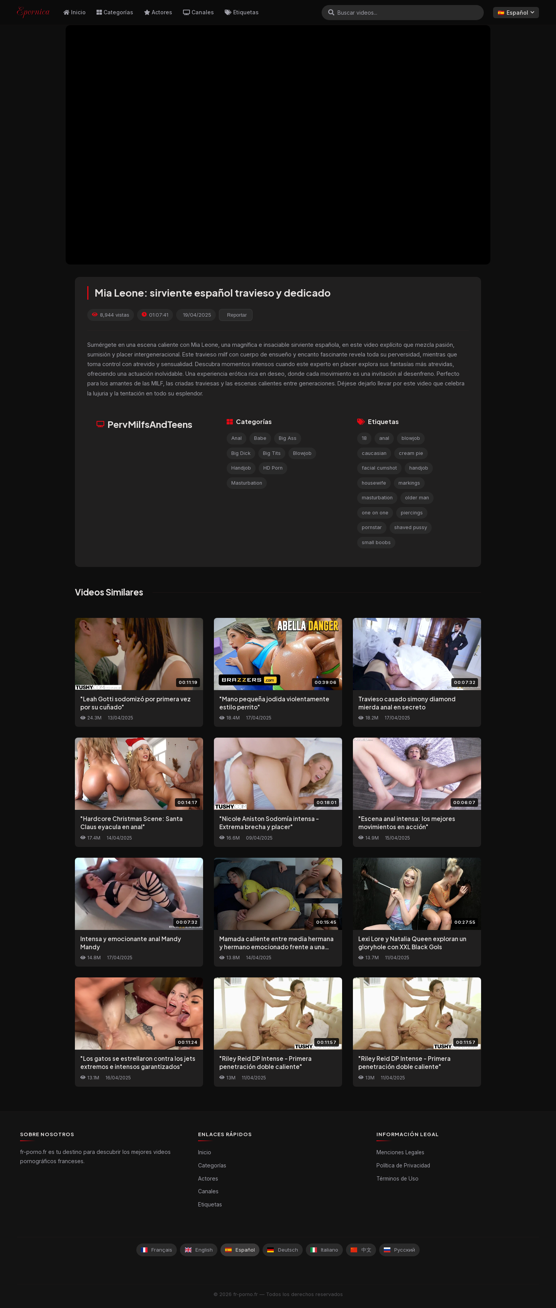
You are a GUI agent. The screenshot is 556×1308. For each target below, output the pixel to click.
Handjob (241, 468)
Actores (158, 12)
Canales (198, 12)
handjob (418, 468)
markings (409, 483)
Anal (236, 438)
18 (364, 438)
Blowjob (302, 453)
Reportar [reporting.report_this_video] (237, 315)
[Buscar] (331, 12)
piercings (412, 513)
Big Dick (241, 453)
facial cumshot (379, 468)
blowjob (411, 438)
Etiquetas (242, 12)
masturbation (377, 497)
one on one (375, 513)
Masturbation (246, 483)
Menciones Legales (400, 1152)
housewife (374, 483)
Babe (260, 438)
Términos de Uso (397, 1179)
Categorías (115, 12)
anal (384, 438)
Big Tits (272, 453)
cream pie (411, 453)
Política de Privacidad (403, 1165)
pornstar (372, 527)
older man (417, 497)
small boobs (376, 542)
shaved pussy (410, 527)
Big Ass (288, 438)
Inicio (74, 12)
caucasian (374, 453)
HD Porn (273, 468)
